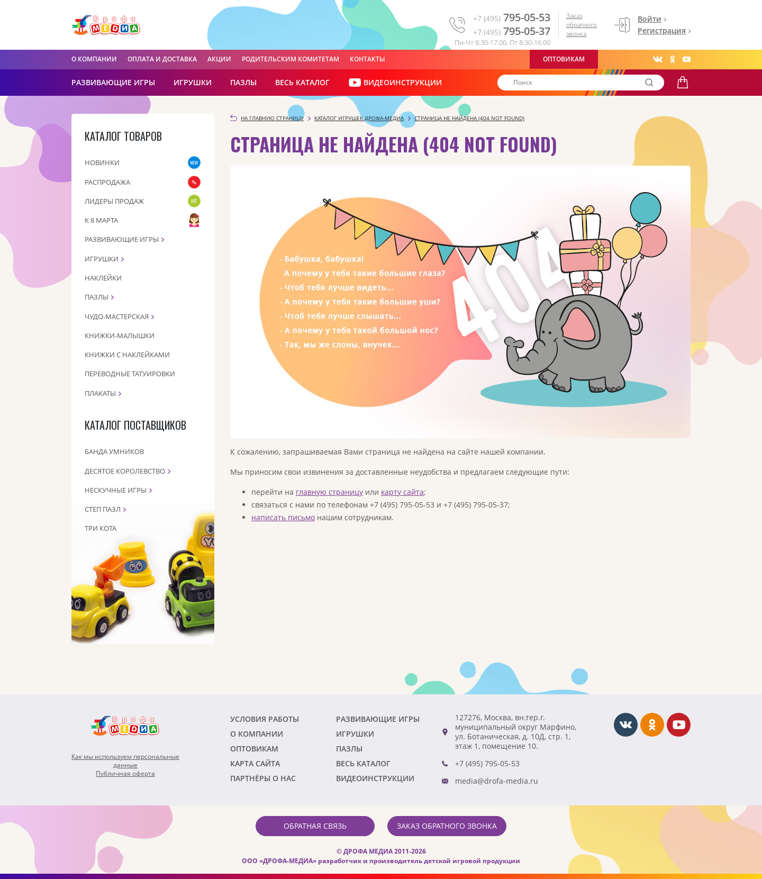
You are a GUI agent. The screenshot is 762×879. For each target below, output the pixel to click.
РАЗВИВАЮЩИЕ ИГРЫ (113, 82)
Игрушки (193, 82)
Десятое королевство (125, 471)
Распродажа (107, 182)
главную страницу (329, 492)
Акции (219, 59)
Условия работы (264, 719)
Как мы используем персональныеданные (125, 761)
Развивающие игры (122, 239)
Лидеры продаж (114, 201)
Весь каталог (302, 82)
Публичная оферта (125, 773)
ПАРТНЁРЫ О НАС (263, 778)
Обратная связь (315, 826)
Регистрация (662, 30)
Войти (649, 19)
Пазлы (243, 82)
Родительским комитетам (290, 59)
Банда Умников (114, 451)
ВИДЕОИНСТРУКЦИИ (395, 82)
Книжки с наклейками (127, 354)
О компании (94, 59)
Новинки (102, 162)
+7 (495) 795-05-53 (487, 763)
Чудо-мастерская (117, 316)
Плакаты (100, 393)
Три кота (100, 528)
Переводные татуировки (130, 373)
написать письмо (283, 517)
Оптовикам (564, 59)
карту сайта (402, 492)
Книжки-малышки (120, 335)
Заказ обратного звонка (581, 24)
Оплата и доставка (162, 59)
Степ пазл (103, 509)
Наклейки (103, 278)
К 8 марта (101, 220)
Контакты (367, 59)
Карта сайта (255, 763)
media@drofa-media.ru (496, 781)
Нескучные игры (116, 490)
